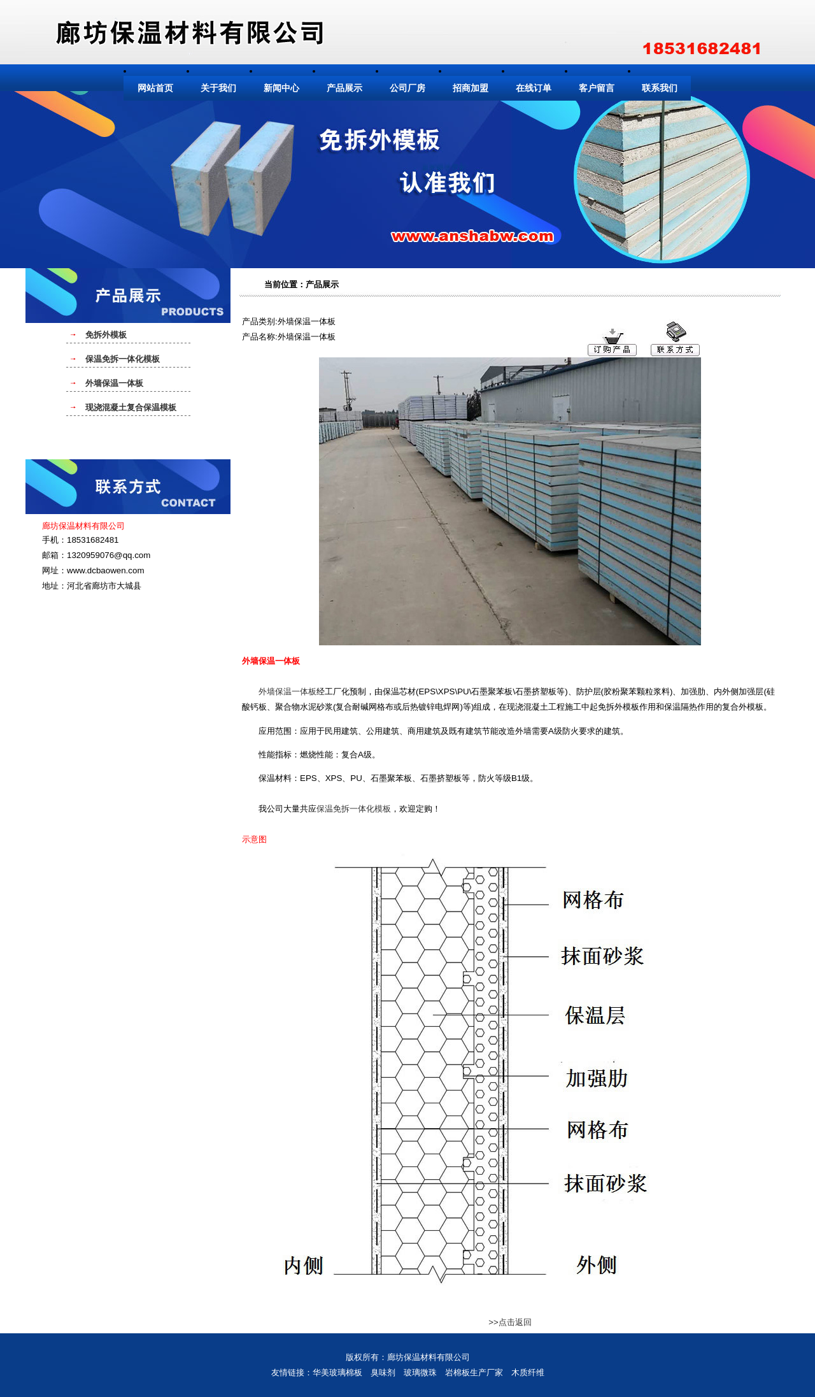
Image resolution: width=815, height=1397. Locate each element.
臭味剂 (383, 1372)
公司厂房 (407, 88)
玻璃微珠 (420, 1372)
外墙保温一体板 (287, 691)
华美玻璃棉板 (337, 1372)
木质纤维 (527, 1372)
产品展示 (344, 88)
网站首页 (155, 88)
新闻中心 (281, 88)
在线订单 (533, 88)
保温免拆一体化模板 (353, 808)
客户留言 (596, 88)
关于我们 (218, 88)
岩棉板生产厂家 (474, 1372)
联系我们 (659, 88)
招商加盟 (470, 88)
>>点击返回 (510, 1322)
